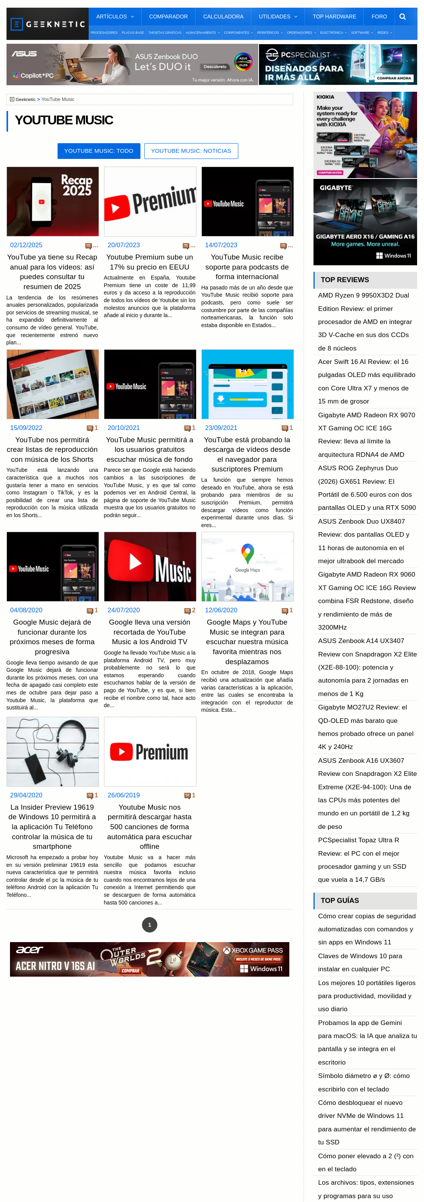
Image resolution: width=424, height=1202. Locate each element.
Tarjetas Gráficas (164, 33)
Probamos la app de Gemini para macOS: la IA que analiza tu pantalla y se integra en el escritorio (365, 717)
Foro (379, 16)
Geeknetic (27, 99)
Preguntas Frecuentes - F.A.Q (59, 1067)
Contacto (32, 1081)
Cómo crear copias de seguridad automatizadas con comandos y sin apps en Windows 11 (364, 657)
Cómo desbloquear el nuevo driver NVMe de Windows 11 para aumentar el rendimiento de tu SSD (367, 760)
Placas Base (133, 33)
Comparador (168, 16)
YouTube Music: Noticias (194, 151)
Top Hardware (334, 16)
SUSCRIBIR (326, 1122)
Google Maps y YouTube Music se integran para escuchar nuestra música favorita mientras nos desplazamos (247, 650)
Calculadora (223, 16)
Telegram (325, 1081)
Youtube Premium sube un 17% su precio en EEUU (149, 267)
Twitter (322, 1054)
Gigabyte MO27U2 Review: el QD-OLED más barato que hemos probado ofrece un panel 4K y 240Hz (366, 532)
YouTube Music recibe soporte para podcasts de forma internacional (247, 267)
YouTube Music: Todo (95, 151)
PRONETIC (213, 1185)
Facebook (326, 1040)
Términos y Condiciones (51, 1054)
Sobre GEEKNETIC (45, 1040)
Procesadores (104, 33)
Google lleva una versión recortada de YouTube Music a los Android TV (150, 641)
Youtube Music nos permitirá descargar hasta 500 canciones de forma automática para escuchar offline (149, 834)
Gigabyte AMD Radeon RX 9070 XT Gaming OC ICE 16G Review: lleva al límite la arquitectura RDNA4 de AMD (367, 369)
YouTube (325, 1067)
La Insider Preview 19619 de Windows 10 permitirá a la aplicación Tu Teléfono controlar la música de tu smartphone (52, 834)
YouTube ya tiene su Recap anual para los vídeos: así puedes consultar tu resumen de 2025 (52, 277)
